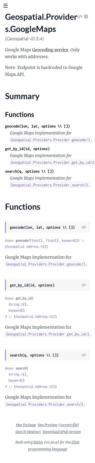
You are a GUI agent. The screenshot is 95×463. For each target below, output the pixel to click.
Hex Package (26, 425)
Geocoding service (50, 49)
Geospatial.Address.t (24, 246)
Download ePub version (62, 432)
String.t (16, 304)
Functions (19, 114)
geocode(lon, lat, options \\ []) (37, 126)
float (34, 240)
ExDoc (38, 442)
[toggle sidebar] (5, 6)
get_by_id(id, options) (27, 149)
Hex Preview (48, 425)
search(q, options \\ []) (29, 171)
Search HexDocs (28, 432)
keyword (68, 240)
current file (69, 425)
